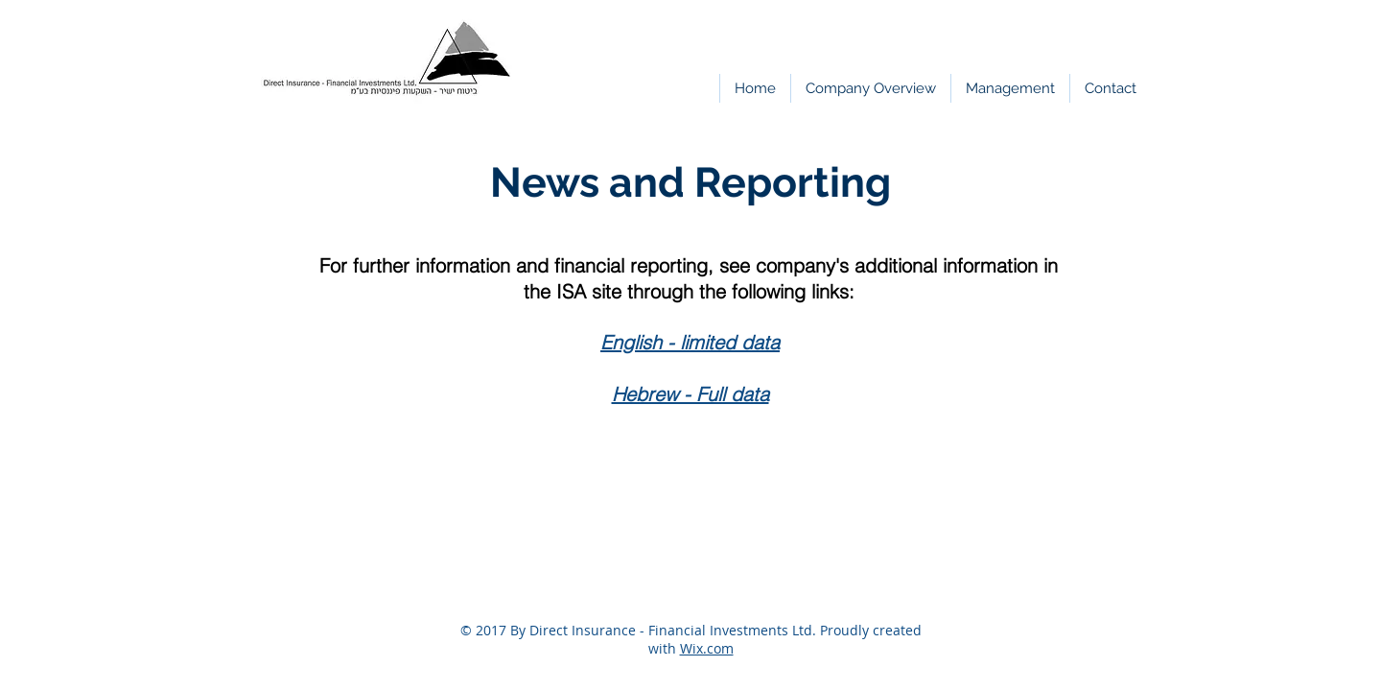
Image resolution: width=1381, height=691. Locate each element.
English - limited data (690, 342)
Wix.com (707, 648)
